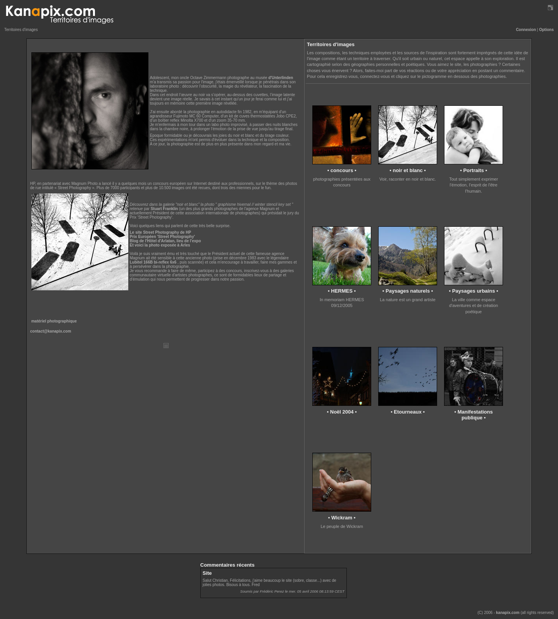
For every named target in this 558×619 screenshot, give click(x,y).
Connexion (526, 30)
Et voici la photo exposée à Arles (160, 245)
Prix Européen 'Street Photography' (162, 236)
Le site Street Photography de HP (160, 232)
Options (546, 30)
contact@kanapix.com (50, 331)
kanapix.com (508, 612)
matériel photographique (54, 321)
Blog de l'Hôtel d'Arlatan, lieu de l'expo (165, 241)
